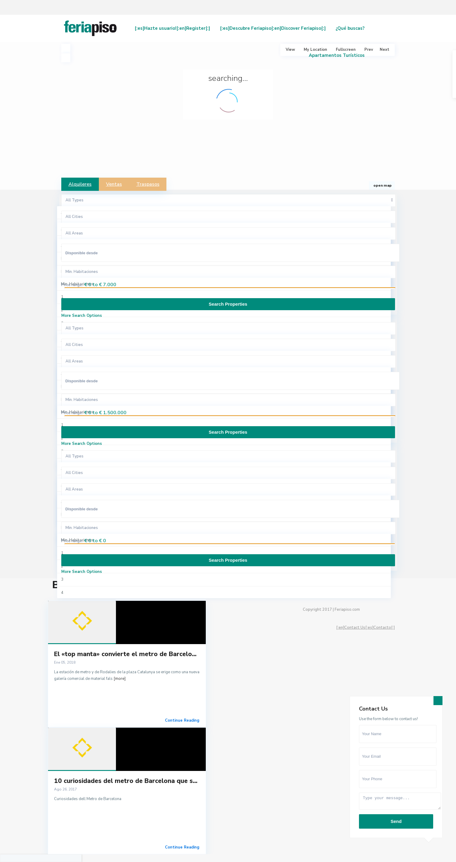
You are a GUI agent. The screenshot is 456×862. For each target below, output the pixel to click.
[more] (120, 678)
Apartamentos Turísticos (337, 55)
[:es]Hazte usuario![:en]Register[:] (172, 28)
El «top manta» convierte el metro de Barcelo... (125, 654)
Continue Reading (182, 720)
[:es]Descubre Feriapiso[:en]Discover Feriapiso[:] (273, 28)
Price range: (72, 285)
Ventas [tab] (114, 184)
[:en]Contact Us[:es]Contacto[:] (365, 627)
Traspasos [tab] (148, 184)
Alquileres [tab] (80, 184)
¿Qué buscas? (350, 28)
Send (396, 821)
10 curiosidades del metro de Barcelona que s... (125, 781)
